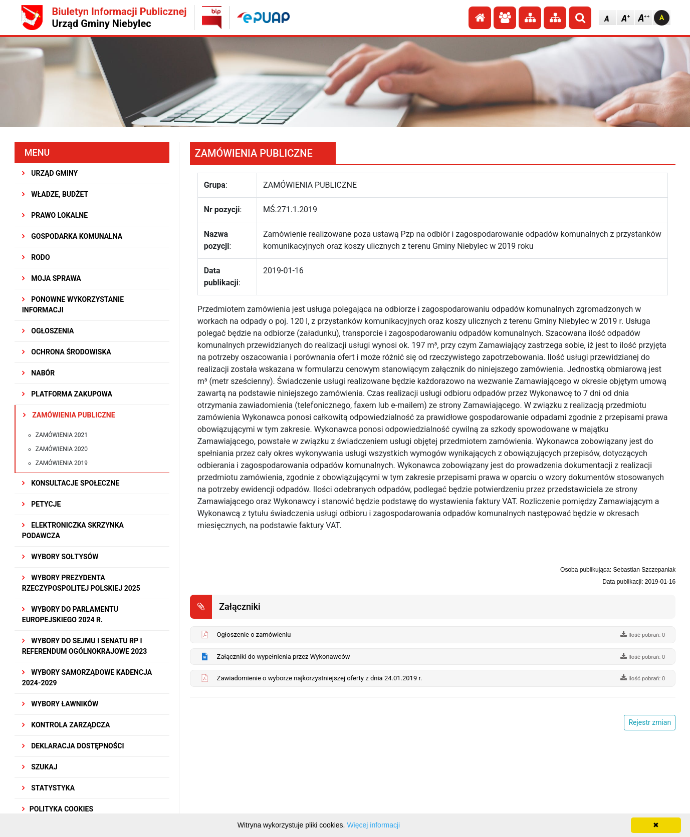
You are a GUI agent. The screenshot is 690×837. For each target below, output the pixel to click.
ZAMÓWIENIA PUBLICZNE (69, 415)
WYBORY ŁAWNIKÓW (60, 704)
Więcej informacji (373, 825)
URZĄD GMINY (50, 173)
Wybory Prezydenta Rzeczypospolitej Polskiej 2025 (81, 583)
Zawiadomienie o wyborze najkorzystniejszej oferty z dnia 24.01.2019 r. (319, 678)
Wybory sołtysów (60, 557)
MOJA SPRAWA (51, 278)
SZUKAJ (40, 767)
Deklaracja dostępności (73, 746)
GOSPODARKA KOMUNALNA (72, 236)
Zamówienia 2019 (62, 463)
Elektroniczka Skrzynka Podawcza (73, 530)
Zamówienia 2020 (62, 449)
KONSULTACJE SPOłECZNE (71, 483)
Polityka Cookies (57, 809)
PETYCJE (41, 504)
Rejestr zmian (649, 722)
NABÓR (38, 373)
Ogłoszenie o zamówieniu (254, 634)
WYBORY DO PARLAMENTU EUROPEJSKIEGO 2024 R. (70, 614)
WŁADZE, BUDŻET (55, 194)
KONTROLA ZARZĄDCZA (66, 725)
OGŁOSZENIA (48, 331)
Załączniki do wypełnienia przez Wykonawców (283, 656)
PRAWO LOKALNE (55, 215)
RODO (36, 257)
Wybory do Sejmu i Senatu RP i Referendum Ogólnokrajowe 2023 (84, 646)
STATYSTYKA (48, 788)
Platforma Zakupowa (67, 394)
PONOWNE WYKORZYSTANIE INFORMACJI (73, 304)
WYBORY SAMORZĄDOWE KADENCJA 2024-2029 (87, 677)
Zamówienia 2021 (62, 435)
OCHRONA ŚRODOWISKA (66, 352)
